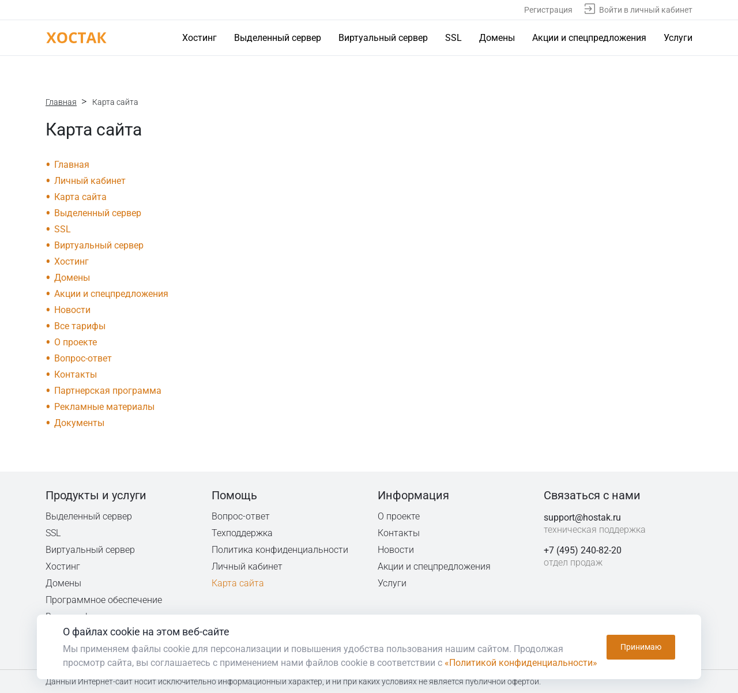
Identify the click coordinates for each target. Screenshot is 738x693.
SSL (453, 37)
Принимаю (640, 646)
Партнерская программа (107, 390)
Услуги (678, 37)
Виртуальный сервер (383, 37)
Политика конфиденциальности (281, 549)
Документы (79, 422)
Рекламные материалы (104, 406)
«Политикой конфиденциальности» (521, 662)
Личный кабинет (90, 180)
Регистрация (548, 9)
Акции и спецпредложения (589, 37)
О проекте (75, 342)
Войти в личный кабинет (645, 9)
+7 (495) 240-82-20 (583, 550)
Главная (61, 102)
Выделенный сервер (277, 37)
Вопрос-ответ (83, 358)
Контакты (75, 374)
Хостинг (199, 37)
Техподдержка (243, 533)
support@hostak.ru (582, 517)
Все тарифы (80, 326)
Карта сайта (80, 196)
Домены (497, 37)
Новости (72, 309)
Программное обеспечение (104, 599)
